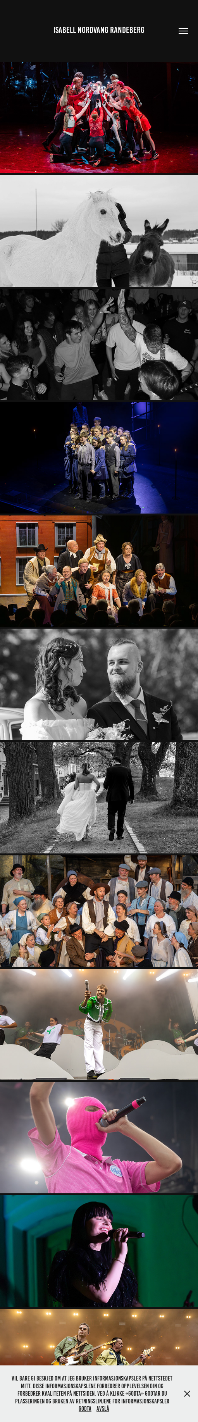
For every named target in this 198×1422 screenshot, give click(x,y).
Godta (85, 1408)
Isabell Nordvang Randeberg (99, 30)
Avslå (102, 1408)
